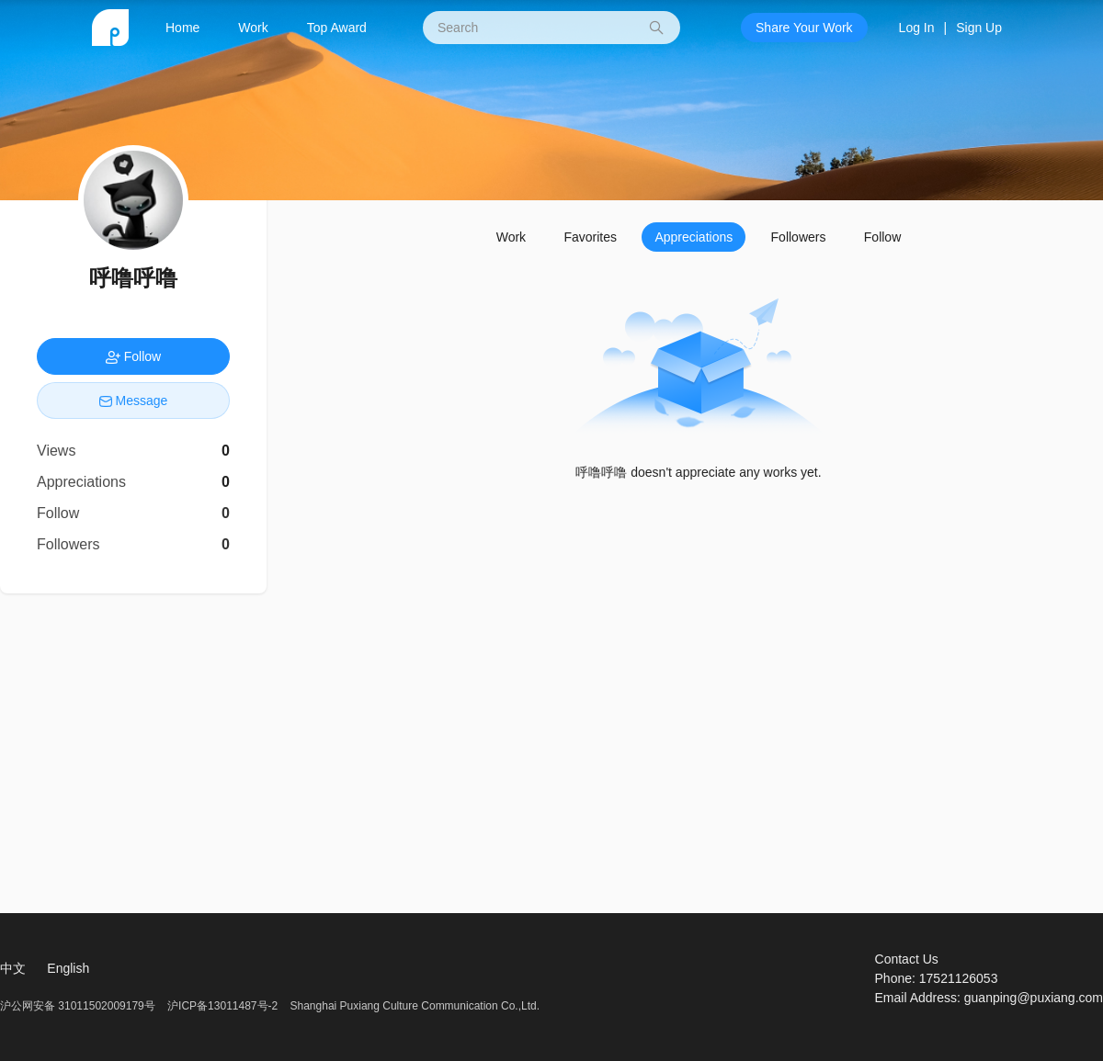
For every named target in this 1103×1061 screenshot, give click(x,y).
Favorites (590, 237)
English (68, 968)
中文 (13, 968)
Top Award (337, 27)
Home (182, 27)
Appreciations (693, 237)
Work (252, 27)
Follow (882, 237)
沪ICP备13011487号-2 (222, 1005)
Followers (798, 237)
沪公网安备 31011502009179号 (79, 1005)
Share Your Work (804, 27)
